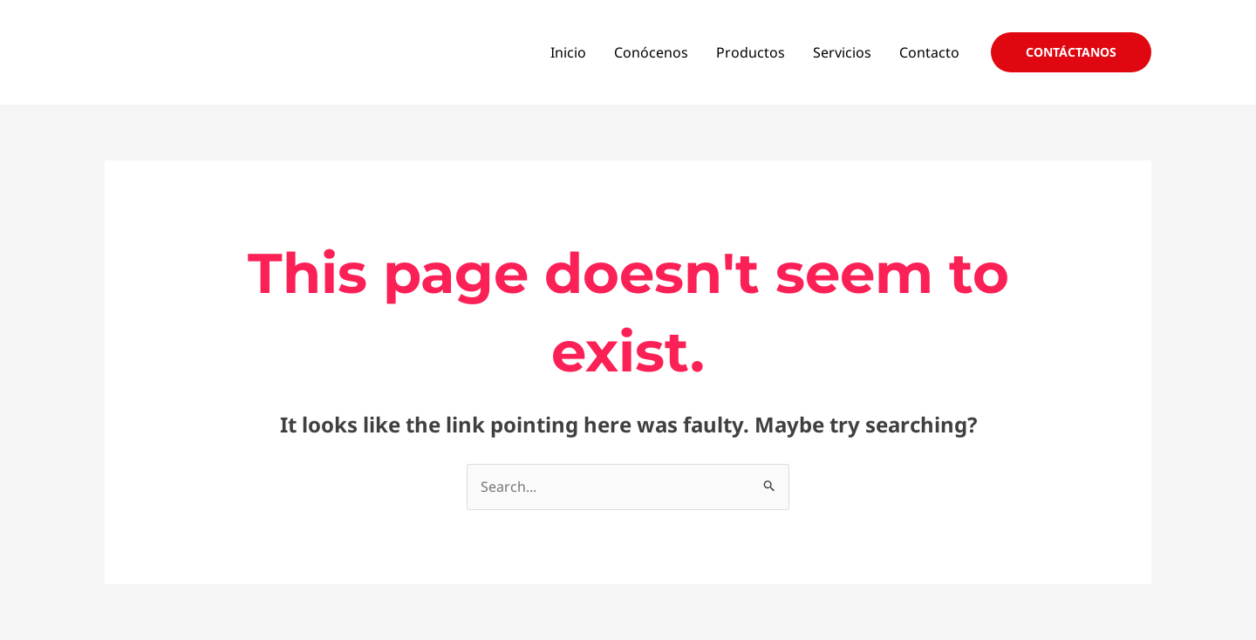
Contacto (929, 52)
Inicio (568, 52)
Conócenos (651, 52)
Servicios (842, 52)
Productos (750, 52)
